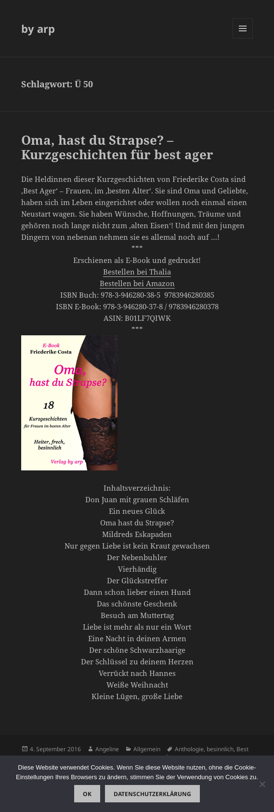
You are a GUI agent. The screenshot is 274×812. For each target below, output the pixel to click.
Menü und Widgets (243, 38)
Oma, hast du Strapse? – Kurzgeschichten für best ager (117, 147)
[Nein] (262, 784)
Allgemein (146, 749)
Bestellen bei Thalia (137, 271)
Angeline (107, 749)
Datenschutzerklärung (152, 794)
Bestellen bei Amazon (137, 283)
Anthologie (189, 749)
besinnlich (220, 749)
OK (87, 794)
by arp (38, 28)
